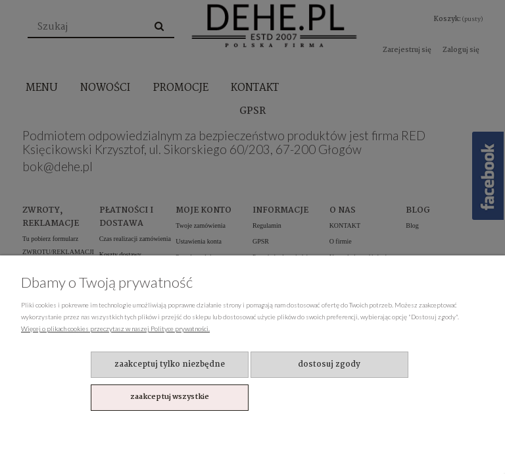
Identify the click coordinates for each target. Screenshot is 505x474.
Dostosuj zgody (329, 364)
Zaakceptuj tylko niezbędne (169, 364)
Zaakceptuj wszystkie (169, 397)
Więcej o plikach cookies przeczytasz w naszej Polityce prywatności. (115, 328)
